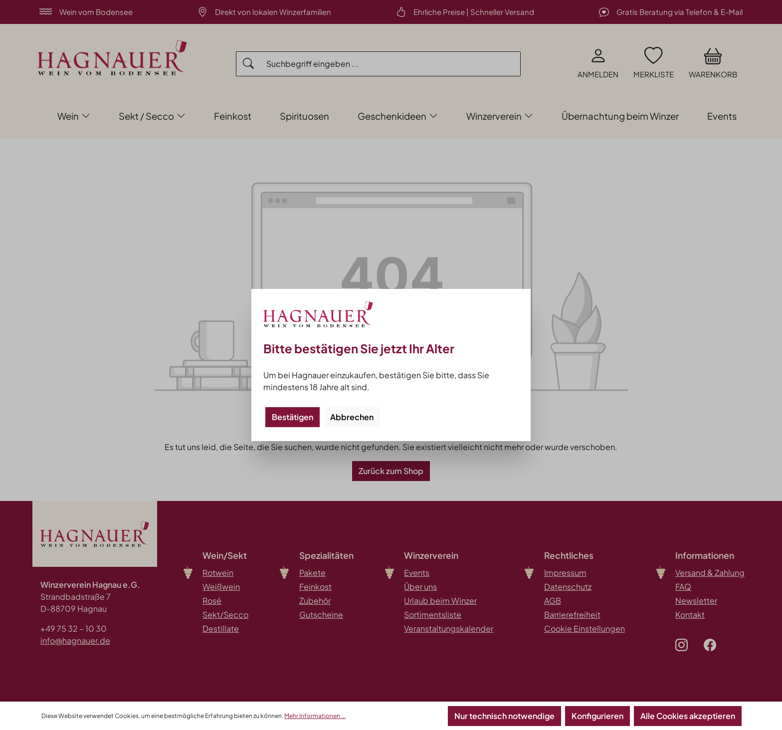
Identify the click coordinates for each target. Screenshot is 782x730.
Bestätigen (292, 417)
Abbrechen (352, 417)
